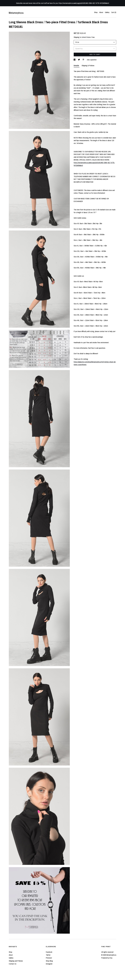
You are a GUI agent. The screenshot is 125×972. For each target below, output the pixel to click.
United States (86, 37)
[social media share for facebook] (75, 59)
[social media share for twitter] (79, 59)
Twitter (48, 955)
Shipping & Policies (88, 65)
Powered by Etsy (106, 958)
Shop (96, 12)
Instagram (49, 964)
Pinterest (49, 958)
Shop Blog (49, 961)
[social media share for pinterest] (83, 59)
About (101, 12)
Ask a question (92, 59)
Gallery (107, 12)
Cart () (113, 12)
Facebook (49, 952)
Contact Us (12, 964)
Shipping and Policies (16, 961)
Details (76, 65)
